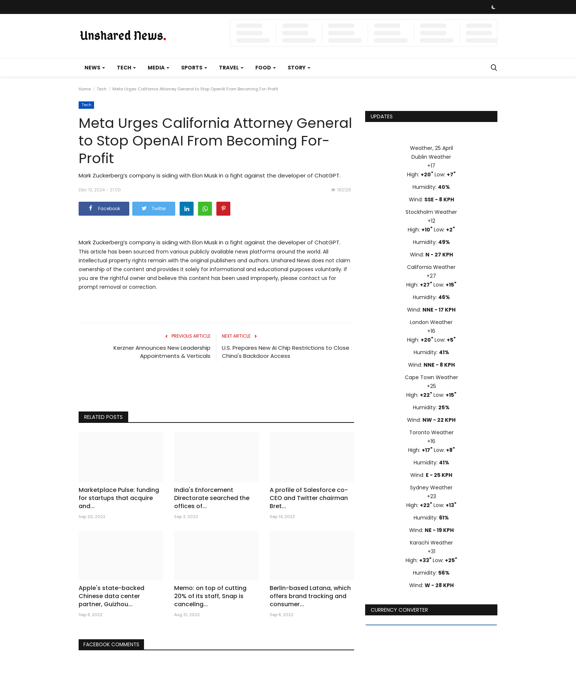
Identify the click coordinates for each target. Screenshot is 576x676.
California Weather (431, 267)
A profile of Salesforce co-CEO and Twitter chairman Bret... (309, 498)
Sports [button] (194, 67)
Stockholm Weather (431, 212)
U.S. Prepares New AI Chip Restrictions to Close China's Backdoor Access (285, 352)
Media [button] (158, 67)
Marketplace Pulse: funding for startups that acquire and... (119, 498)
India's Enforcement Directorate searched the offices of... (211, 498)
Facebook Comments (113, 644)
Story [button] (299, 67)
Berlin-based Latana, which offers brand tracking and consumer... (310, 596)
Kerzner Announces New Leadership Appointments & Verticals (162, 352)
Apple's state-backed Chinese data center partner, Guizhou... (111, 596)
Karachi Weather (431, 542)
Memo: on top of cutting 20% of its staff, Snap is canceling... (210, 596)
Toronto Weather (431, 432)
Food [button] (265, 67)
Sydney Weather (431, 487)
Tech (102, 89)
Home (85, 89)
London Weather (431, 322)
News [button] (94, 67)
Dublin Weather (431, 157)
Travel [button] (231, 67)
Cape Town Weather (431, 377)
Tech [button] (126, 67)
